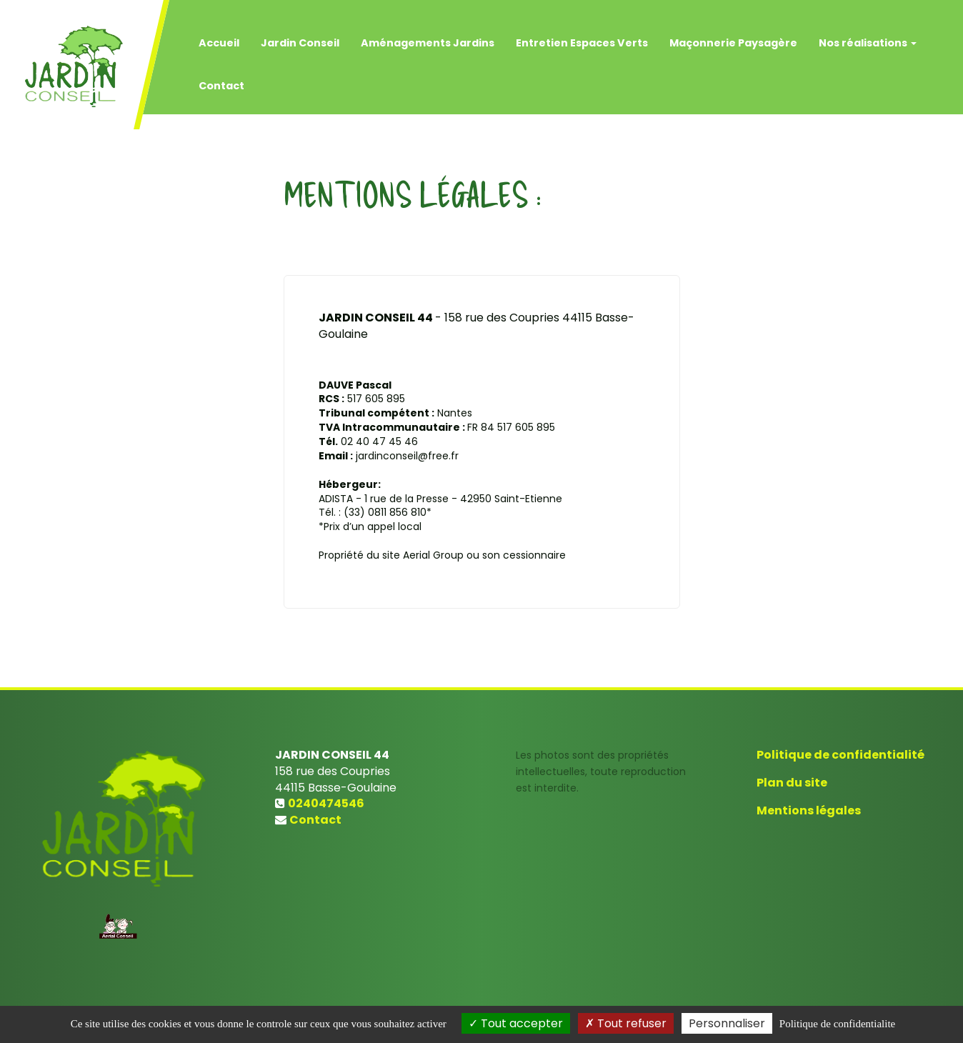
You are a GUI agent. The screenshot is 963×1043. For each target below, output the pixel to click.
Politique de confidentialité (840, 755)
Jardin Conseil (300, 36)
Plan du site (792, 782)
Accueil (219, 36)
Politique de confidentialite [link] (837, 1023)
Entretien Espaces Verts (582, 36)
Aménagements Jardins (427, 36)
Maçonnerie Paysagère (733, 36)
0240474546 (326, 803)
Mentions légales (809, 810)
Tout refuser (626, 1023)
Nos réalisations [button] (868, 36)
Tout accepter (516, 1023)
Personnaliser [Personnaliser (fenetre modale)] (727, 1023)
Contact (221, 78)
